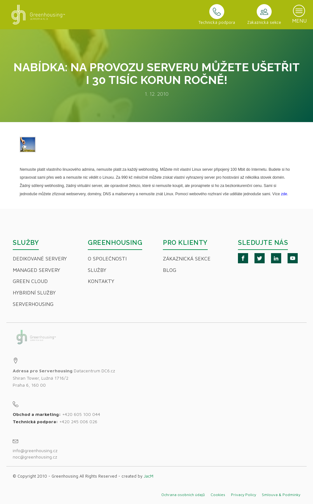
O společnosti (107, 258)
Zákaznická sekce (187, 258)
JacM (148, 476)
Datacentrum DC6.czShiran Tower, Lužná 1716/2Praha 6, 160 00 (64, 378)
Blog (169, 270)
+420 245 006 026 (78, 421)
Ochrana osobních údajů (183, 494)
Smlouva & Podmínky (281, 494)
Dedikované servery (40, 258)
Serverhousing (33, 304)
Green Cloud (30, 281)
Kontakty (101, 281)
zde (284, 194)
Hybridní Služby (34, 292)
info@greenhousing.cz (36, 450)
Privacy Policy (243, 494)
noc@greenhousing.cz (35, 456)
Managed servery (36, 270)
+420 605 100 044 (81, 414)
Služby (97, 270)
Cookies (218, 494)
